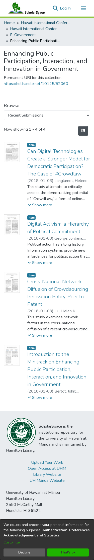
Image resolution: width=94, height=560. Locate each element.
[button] (55, 8)
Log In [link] (65, 8)
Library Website (47, 474)
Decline (24, 552)
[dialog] (47, 540)
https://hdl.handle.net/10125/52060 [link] (36, 83)
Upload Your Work (47, 462)
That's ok (67, 552)
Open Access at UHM (47, 468)
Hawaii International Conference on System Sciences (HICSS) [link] (46, 23)
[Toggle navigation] (83, 8)
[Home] (25, 8)
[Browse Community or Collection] (47, 115)
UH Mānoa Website (47, 480)
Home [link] (9, 23)
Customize (12, 542)
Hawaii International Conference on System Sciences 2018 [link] (35, 29)
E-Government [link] (23, 35)
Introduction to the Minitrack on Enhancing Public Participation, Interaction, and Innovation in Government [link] (56, 369)
